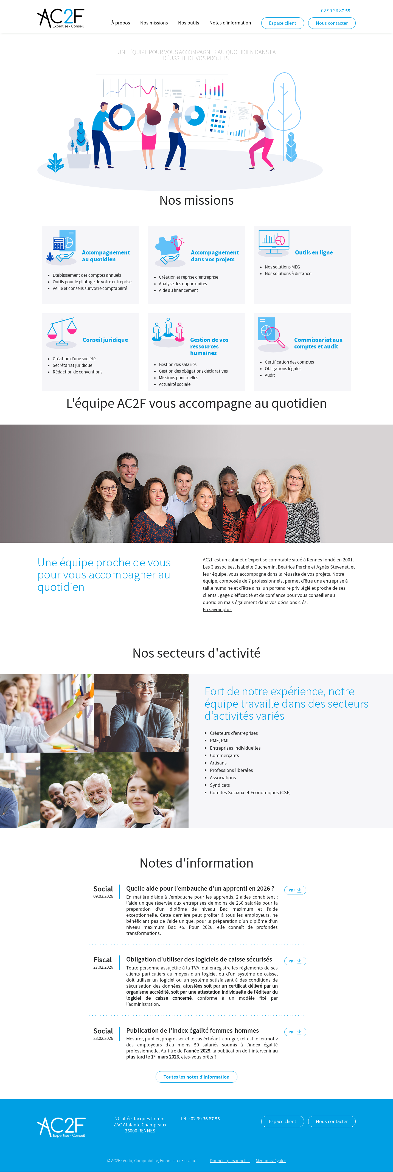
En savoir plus (217, 609)
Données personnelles (230, 1160)
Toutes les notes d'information (196, 1077)
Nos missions (154, 23)
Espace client (282, 23)
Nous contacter (332, 23)
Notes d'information (230, 23)
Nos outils (188, 23)
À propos (120, 23)
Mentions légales (271, 1160)
